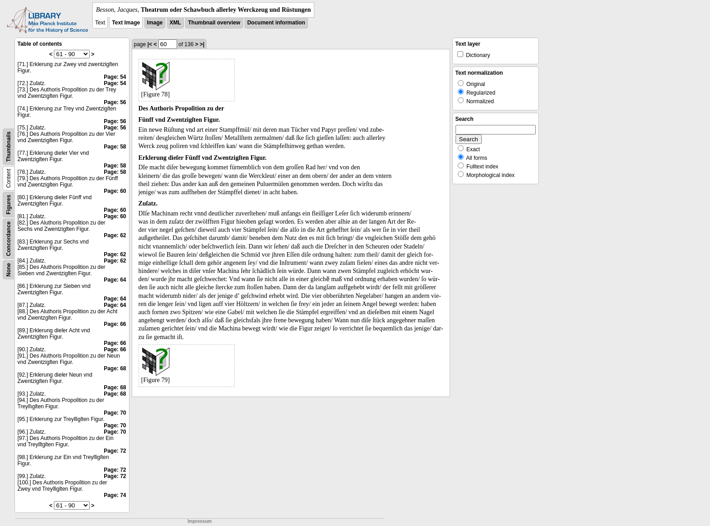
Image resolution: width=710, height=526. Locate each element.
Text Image (126, 22)
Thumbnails (8, 146)
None (8, 270)
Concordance (8, 238)
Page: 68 (115, 368)
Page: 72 (115, 451)
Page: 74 (115, 495)
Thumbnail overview (214, 22)
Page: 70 (115, 413)
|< (150, 44)
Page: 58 (115, 146)
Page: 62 (115, 235)
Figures (8, 204)
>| (202, 44)
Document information (276, 22)
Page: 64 (115, 280)
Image (155, 22)
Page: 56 (115, 102)
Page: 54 (115, 77)
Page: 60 (115, 191)
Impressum (199, 521)
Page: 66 (115, 324)
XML (175, 22)
